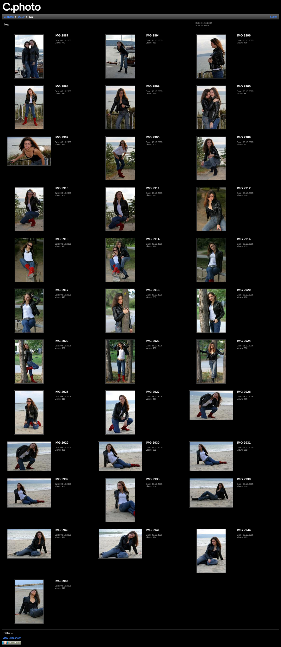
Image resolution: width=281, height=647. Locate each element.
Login (273, 16)
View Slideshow (12, 638)
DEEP (21, 16)
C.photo (9, 16)
